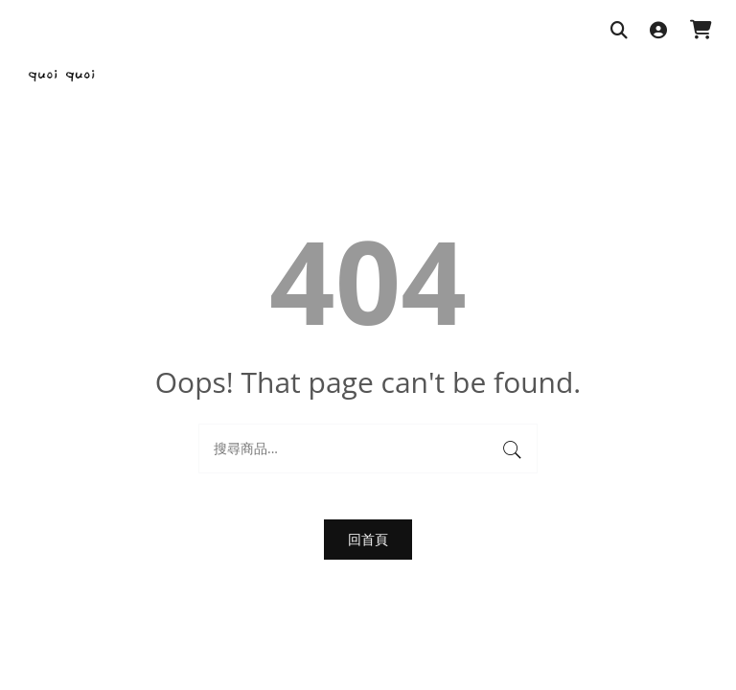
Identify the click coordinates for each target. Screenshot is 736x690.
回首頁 (368, 539)
